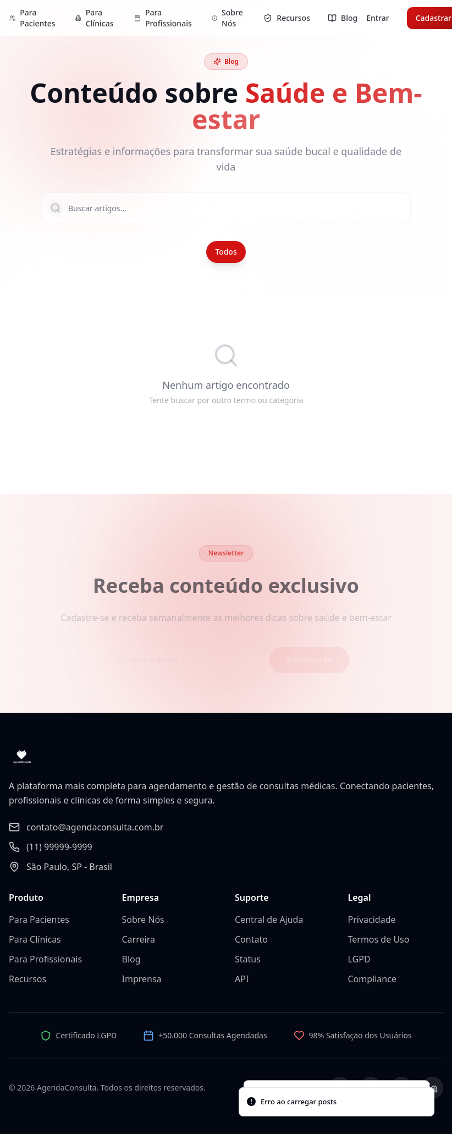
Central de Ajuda (269, 919)
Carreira (138, 939)
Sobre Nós (143, 919)
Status (248, 959)
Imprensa (142, 979)
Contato (251, 939)
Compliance (372, 979)
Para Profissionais (45, 959)
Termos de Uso (379, 939)
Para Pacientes (39, 919)
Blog (131, 959)
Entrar (377, 18)
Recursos (27, 979)
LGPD (359, 959)
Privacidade (372, 919)
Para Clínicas (35, 939)
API (242, 979)
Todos (225, 251)
